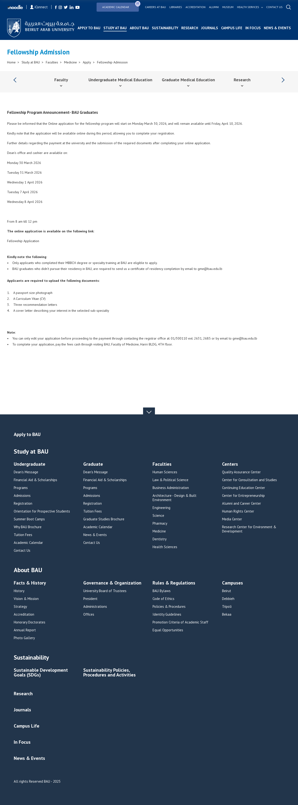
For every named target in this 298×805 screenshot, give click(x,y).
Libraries (175, 7)
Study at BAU (115, 28)
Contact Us (22, 550)
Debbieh (228, 599)
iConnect (39, 7)
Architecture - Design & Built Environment (174, 498)
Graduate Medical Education (188, 79)
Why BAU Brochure (28, 527)
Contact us (274, 7)
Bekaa (226, 614)
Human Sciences (165, 472)
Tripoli (227, 606)
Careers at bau (155, 7)
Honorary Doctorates (29, 622)
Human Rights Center (238, 511)
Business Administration (171, 488)
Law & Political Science (170, 480)
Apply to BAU (89, 28)
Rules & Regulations (174, 583)
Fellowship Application (23, 241)
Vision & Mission (26, 599)
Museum (227, 7)
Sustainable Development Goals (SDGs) (41, 673)
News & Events (277, 28)
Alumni (214, 7)
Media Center (232, 519)
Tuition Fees (23, 535)
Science (158, 515)
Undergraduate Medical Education (120, 79)
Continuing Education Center (243, 488)
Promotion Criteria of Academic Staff (180, 622)
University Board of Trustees (104, 591)
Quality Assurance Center (241, 472)
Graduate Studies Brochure (103, 519)
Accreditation (195, 7)
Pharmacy (160, 523)
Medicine (70, 62)
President (90, 599)
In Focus (253, 28)
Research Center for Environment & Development (249, 529)
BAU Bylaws (162, 591)
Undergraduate (29, 464)
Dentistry (160, 539)
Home (11, 62)
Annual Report (25, 630)
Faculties (52, 62)
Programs (21, 488)
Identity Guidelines (167, 614)
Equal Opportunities (168, 630)
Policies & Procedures (169, 606)
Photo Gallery (24, 638)
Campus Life (231, 28)
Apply (87, 62)
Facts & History (30, 583)
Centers (230, 464)
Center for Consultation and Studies (249, 480)
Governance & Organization (112, 583)
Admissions (22, 496)
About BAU (139, 28)
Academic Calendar (120, 6)
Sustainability (165, 28)
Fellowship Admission (112, 62)
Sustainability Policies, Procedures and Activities (109, 673)
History (19, 591)
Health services (248, 7)
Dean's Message (26, 472)
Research (189, 28)
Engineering (161, 508)
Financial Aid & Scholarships (35, 480)
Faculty (61, 79)
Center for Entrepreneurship (243, 496)
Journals (209, 28)
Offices (88, 614)
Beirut (226, 591)
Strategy (20, 606)
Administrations (95, 606)
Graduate (93, 464)
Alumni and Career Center (241, 503)
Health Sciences (165, 547)
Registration (23, 503)
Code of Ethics (163, 599)
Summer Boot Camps (29, 519)
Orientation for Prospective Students (42, 511)
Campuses (232, 583)
